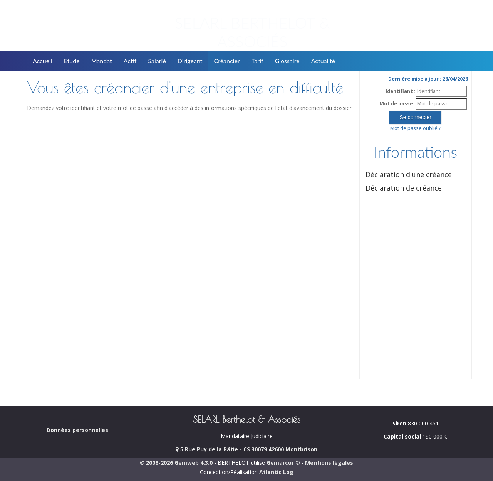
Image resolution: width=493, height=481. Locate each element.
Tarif (257, 60)
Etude (72, 60)
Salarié (157, 60)
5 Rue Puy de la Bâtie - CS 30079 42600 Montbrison (246, 449)
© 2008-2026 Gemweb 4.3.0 (176, 462)
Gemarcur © (283, 462)
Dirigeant (190, 60)
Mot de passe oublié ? (415, 128)
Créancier (227, 60)
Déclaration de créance (404, 187)
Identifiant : (401, 91)
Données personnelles (77, 430)
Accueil (42, 60)
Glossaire (287, 60)
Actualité (323, 60)
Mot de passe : (397, 103)
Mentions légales (329, 462)
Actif (130, 60)
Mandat (101, 60)
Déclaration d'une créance (409, 174)
